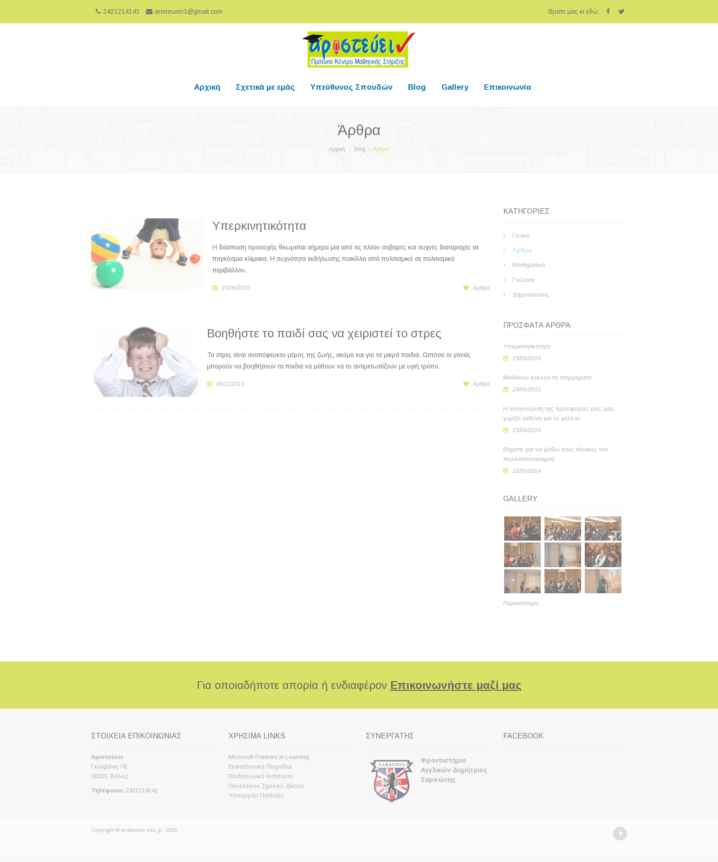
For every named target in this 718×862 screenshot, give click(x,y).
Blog (417, 87)
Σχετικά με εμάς (265, 87)
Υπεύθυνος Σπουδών (351, 87)
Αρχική (207, 87)
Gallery (454, 87)
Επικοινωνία (507, 87)
